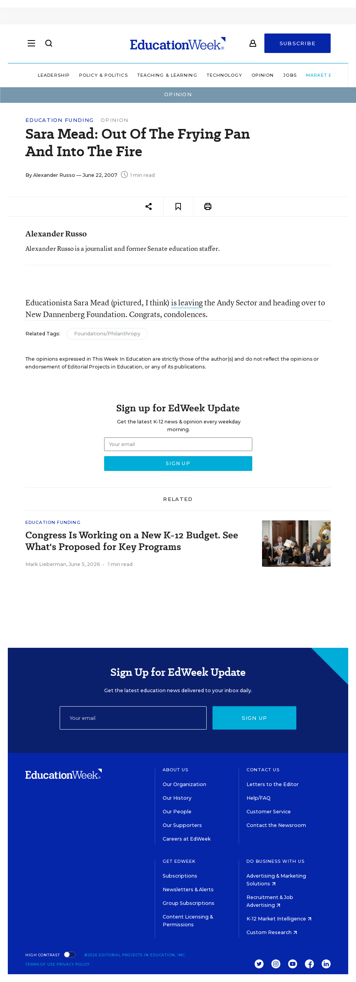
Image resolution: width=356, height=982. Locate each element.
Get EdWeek (179, 861)
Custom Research (271, 932)
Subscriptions (180, 876)
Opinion (247, 75)
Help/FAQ (258, 798)
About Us (176, 769)
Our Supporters (182, 825)
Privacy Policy (73, 964)
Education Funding (59, 120)
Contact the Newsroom (276, 825)
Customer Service (268, 812)
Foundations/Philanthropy (107, 334)
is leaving (187, 302)
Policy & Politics (87, 75)
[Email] (133, 718)
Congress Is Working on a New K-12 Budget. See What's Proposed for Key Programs (131, 541)
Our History (177, 798)
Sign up (254, 718)
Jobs (274, 75)
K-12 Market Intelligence (279, 919)
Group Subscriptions (188, 903)
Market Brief (312, 75)
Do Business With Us (275, 861)
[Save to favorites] (178, 206)
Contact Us (263, 769)
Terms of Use (40, 964)
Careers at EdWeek (187, 839)
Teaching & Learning (151, 75)
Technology (208, 75)
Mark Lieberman (45, 564)
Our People (177, 812)
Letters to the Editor (272, 784)
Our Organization (184, 784)
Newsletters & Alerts (188, 889)
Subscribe (298, 44)
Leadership (38, 75)
